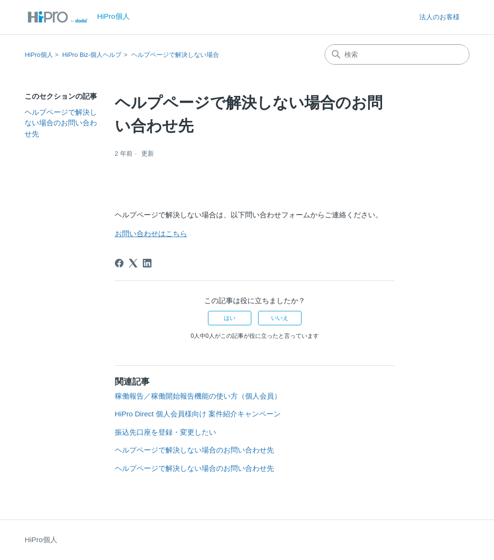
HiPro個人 (39, 54)
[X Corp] (133, 263)
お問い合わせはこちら (151, 233)
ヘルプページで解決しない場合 (175, 54)
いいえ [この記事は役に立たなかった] (279, 318)
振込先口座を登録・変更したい (165, 432)
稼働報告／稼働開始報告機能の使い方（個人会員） (198, 396)
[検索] (397, 54)
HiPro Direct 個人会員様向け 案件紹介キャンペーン (198, 414)
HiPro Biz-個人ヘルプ (92, 54)
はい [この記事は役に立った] (229, 318)
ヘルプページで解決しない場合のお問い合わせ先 (61, 123)
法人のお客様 (439, 17)
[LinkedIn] (147, 263)
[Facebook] (119, 263)
